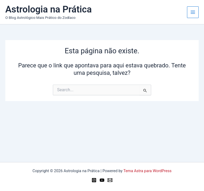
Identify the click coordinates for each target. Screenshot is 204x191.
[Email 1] (110, 180)
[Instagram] (94, 180)
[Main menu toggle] (193, 12)
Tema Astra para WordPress (148, 170)
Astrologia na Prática (48, 9)
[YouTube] (102, 180)
